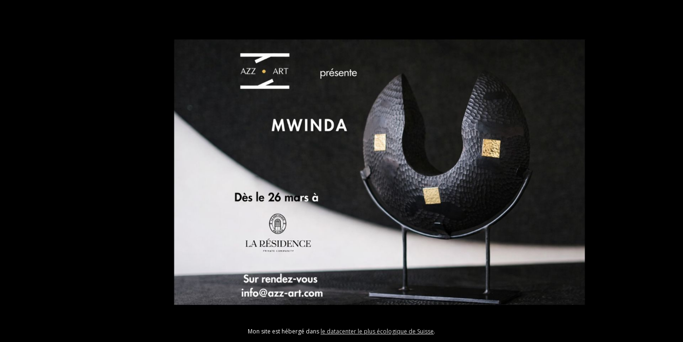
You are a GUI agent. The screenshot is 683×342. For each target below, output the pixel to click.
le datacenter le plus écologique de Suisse (377, 331)
